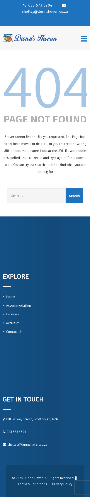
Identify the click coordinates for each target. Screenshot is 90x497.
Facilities (12, 314)
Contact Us (14, 331)
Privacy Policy (62, 484)
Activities (13, 323)
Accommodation (18, 305)
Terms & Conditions (32, 484)
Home (10, 296)
